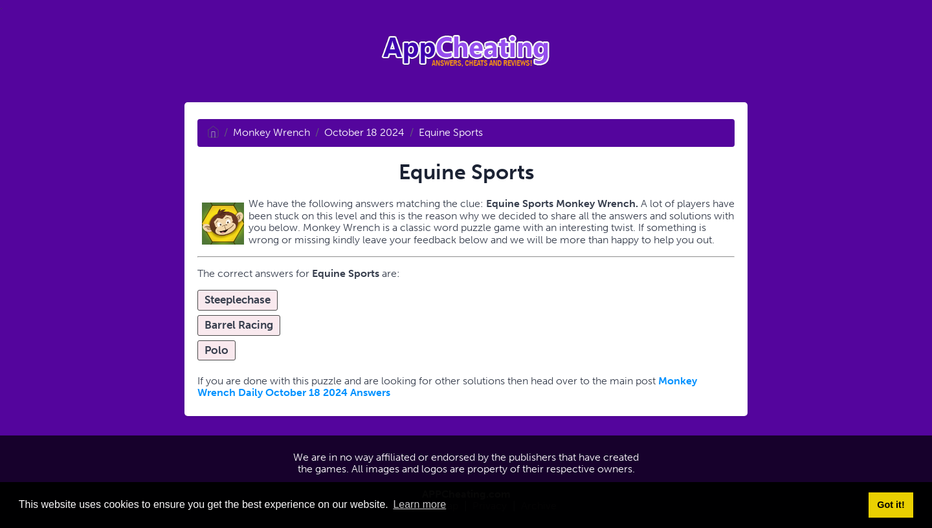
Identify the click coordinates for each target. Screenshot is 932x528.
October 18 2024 (364, 132)
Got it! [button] (890, 505)
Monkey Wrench (271, 132)
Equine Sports (451, 132)
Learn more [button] (419, 504)
